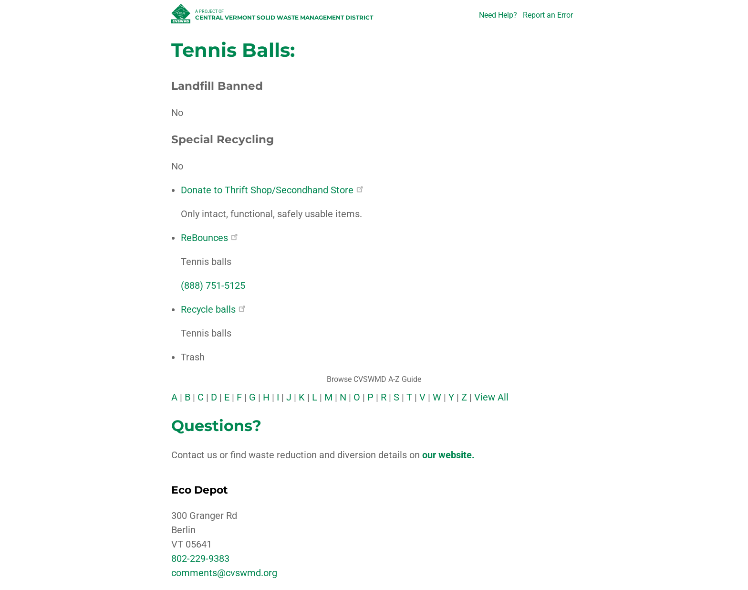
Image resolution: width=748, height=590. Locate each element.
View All (491, 397)
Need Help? (498, 15)
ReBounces (209, 237)
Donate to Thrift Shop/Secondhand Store (272, 190)
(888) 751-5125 (213, 285)
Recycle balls (213, 309)
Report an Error (548, 15)
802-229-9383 (200, 558)
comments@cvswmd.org (224, 573)
